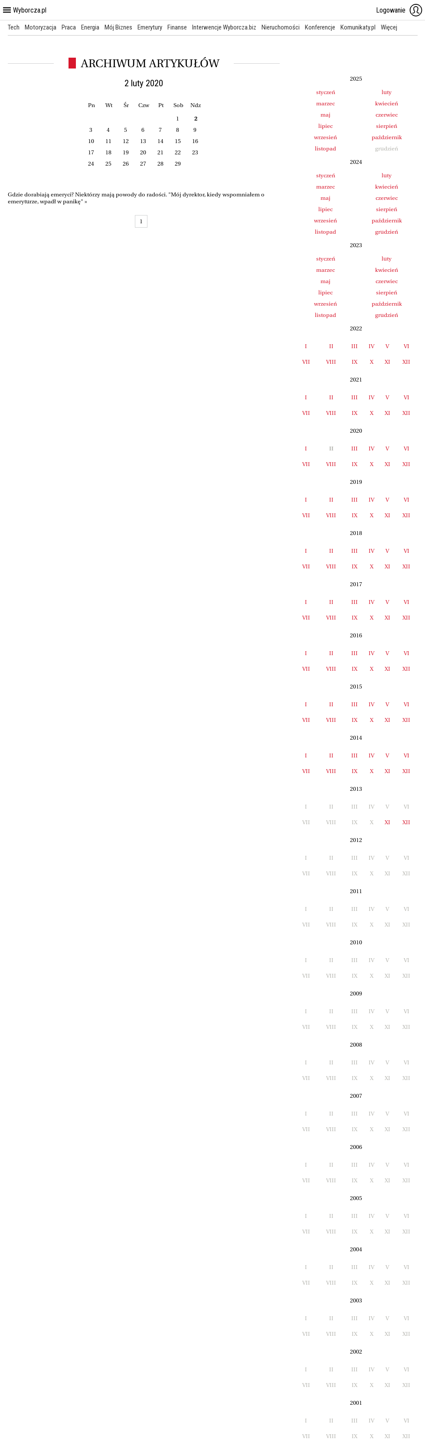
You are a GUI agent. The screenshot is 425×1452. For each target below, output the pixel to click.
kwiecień (386, 103)
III (354, 346)
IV (371, 346)
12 (126, 141)
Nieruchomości (281, 27)
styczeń (325, 92)
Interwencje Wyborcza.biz (224, 27)
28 (160, 163)
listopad (325, 148)
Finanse (177, 27)
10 (91, 141)
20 (143, 152)
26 (126, 163)
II (331, 346)
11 (108, 141)
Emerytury (149, 27)
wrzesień (325, 137)
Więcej (389, 27)
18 (108, 152)
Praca (69, 27)
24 (91, 163)
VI (406, 346)
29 (178, 163)
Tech (14, 27)
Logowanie (399, 10)
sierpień (386, 126)
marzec (325, 103)
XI (387, 362)
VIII (331, 362)
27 (143, 163)
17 (91, 152)
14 (160, 141)
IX (354, 362)
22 (178, 152)
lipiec (325, 126)
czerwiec (387, 114)
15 (178, 141)
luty (387, 92)
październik (387, 137)
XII (406, 362)
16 (195, 141)
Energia (90, 27)
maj (325, 114)
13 (143, 141)
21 (160, 152)
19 (126, 152)
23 (195, 152)
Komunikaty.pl (358, 27)
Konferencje (320, 27)
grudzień (386, 231)
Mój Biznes (118, 27)
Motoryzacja (40, 27)
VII (306, 362)
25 (108, 163)
